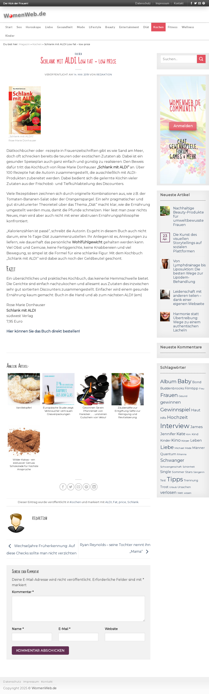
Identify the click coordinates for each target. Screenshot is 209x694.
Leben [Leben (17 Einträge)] (196, 440)
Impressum (162, 3)
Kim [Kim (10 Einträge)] (188, 434)
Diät (146, 27)
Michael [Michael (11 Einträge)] (179, 448)
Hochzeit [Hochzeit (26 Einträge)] (177, 417)
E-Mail (64, 629)
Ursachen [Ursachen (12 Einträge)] (184, 487)
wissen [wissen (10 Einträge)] (187, 493)
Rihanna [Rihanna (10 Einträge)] (181, 454)
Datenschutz (143, 3)
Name (18, 629)
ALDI (108, 502)
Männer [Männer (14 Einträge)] (198, 448)
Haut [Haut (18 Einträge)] (195, 410)
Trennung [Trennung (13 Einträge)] (191, 480)
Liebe (49, 27)
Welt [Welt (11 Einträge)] (180, 492)
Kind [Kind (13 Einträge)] (195, 434)
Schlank (132, 502)
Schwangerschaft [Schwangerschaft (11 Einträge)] (171, 466)
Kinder (10, 35)
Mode (81, 27)
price (122, 502)
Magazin (24, 44)
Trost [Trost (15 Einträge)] (164, 487)
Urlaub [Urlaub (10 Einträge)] (173, 487)
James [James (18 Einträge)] (196, 426)
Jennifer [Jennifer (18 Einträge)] (168, 434)
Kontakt (178, 3)
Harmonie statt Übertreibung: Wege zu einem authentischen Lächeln (186, 322)
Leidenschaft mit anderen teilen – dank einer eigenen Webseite (188, 298)
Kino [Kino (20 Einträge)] (176, 440)
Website (111, 629)
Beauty (110, 27)
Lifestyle (95, 27)
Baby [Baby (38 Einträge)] (184, 381)
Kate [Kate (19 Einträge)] (181, 434)
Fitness (173, 27)
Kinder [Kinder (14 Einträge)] (165, 440)
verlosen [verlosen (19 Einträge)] (168, 492)
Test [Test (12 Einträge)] (163, 480)
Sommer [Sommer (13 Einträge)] (178, 472)
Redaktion (104, 74)
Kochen (158, 27)
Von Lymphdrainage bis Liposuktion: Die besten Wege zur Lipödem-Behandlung (189, 271)
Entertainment (129, 27)
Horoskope (33, 27)
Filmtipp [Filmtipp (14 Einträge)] (191, 388)
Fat (115, 502)
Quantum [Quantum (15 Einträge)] (168, 454)
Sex (19, 27)
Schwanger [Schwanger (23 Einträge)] (172, 460)
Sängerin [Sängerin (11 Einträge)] (198, 472)
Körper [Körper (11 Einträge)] (185, 440)
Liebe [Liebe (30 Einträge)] (167, 447)
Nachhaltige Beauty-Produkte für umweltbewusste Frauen (188, 216)
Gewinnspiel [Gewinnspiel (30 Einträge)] (175, 410)
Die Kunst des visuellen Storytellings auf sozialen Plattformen (187, 243)
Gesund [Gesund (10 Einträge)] (183, 396)
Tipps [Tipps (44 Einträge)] (175, 479)
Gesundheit (65, 27)
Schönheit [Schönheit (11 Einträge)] (189, 466)
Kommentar (23, 592)
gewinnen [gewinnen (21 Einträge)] (170, 402)
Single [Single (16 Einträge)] (165, 472)
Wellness (188, 27)
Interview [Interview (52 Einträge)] (174, 426)
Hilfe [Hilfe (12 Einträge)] (163, 417)
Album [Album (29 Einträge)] (168, 381)
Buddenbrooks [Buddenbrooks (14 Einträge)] (172, 388)
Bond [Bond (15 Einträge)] (196, 382)
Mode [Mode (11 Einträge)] (188, 448)
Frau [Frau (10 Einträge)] (201, 388)
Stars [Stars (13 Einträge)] (188, 472)
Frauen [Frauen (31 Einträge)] (169, 395)
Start (8, 27)
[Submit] (201, 59)
